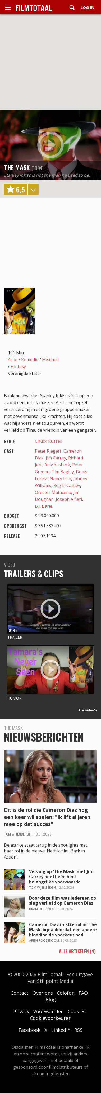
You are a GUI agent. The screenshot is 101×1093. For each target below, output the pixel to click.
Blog (50, 999)
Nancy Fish (60, 478)
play (50, 145)
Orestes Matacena (53, 492)
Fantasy (18, 366)
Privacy (21, 1011)
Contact (20, 993)
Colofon (66, 993)
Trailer (14, 637)
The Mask (17, 167)
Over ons (43, 993)
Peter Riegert (48, 451)
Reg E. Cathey (66, 485)
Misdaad (50, 359)
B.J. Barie (43, 506)
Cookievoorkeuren (50, 1018)
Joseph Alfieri (69, 499)
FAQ (83, 993)
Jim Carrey (56, 458)
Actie (12, 359)
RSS (78, 1030)
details (33, 189)
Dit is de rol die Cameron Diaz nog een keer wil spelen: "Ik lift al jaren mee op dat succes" (47, 817)
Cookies (76, 1011)
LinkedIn (60, 1030)
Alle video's (87, 710)
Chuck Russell (48, 441)
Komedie (29, 359)
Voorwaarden (48, 1011)
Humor (14, 698)
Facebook (29, 1030)
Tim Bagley (63, 472)
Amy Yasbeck (57, 465)
